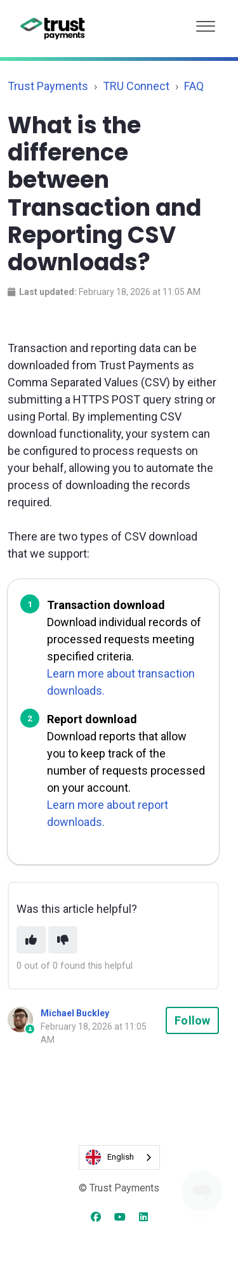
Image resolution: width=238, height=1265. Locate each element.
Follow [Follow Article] (192, 1020)
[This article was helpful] (31, 940)
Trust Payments (48, 86)
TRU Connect (136, 86)
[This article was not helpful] (62, 940)
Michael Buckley (75, 1013)
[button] (205, 23)
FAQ (194, 86)
